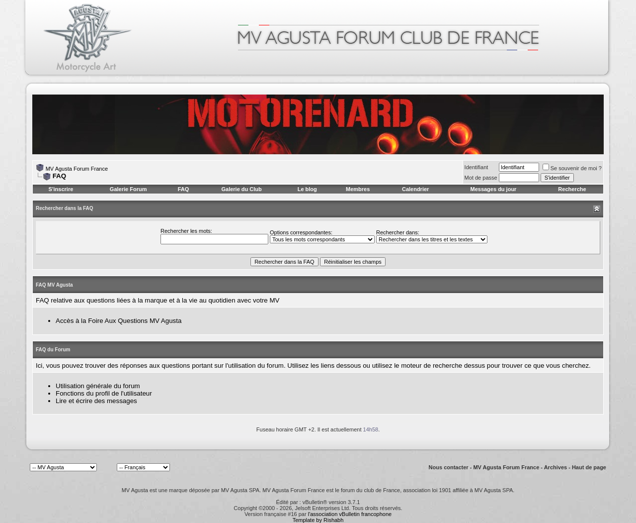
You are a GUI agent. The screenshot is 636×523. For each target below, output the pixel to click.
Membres (358, 189)
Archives (555, 467)
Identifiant (476, 167)
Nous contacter (449, 467)
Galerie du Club (241, 189)
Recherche (572, 189)
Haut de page (589, 467)
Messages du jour (493, 189)
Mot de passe (481, 178)
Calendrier (415, 189)
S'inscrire (61, 189)
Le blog (307, 189)
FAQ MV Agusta (54, 285)
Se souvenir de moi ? (572, 168)
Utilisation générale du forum (98, 386)
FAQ (183, 189)
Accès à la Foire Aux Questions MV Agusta (118, 320)
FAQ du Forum (53, 349)
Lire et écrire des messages (96, 401)
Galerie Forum (128, 189)
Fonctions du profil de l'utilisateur (104, 393)
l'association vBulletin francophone (350, 514)
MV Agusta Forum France (77, 169)
